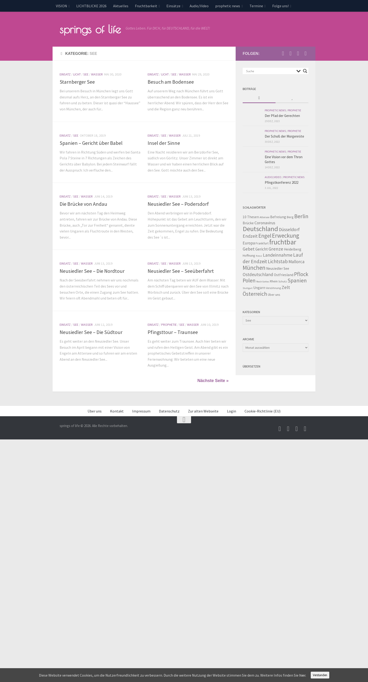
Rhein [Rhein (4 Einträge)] (274, 281)
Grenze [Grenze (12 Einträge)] (275, 249)
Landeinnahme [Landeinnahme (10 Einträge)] (277, 255)
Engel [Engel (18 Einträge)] (264, 235)
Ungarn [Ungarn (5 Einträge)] (259, 287)
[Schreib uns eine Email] (283, 53)
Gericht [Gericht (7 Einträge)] (261, 249)
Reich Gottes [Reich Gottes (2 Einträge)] (262, 281)
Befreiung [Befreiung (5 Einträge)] (278, 217)
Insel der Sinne (164, 143)
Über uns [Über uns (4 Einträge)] (274, 294)
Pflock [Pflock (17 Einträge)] (301, 274)
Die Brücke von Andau (83, 204)
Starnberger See (77, 82)
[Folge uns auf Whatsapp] (305, 53)
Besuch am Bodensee (171, 82)
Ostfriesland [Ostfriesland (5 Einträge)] (283, 275)
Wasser (97, 74)
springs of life (90, 29)
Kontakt (117, 411)
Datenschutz (169, 411)
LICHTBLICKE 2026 (91, 6)
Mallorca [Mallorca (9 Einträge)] (296, 261)
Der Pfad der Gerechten (282, 115)
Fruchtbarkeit (146, 6)
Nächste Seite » (213, 380)
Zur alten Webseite (203, 411)
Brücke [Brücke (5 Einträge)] (248, 223)
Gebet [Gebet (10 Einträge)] (249, 249)
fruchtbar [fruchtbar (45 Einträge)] (282, 242)
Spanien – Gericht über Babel (91, 143)
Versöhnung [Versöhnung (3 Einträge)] (273, 288)
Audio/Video (199, 6)
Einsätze (173, 6)
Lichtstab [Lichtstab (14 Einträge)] (278, 261)
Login (231, 411)
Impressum (141, 411)
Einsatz (65, 74)
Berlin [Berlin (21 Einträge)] (301, 216)
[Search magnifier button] (305, 71)
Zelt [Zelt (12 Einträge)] (286, 287)
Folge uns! (280, 6)
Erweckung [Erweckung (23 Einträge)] (285, 235)
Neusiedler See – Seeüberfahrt (181, 271)
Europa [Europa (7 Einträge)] (249, 243)
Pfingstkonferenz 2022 (281, 182)
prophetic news (227, 6)
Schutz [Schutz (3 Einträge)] (282, 281)
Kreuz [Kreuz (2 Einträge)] (259, 255)
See (85, 74)
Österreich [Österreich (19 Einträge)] (255, 293)
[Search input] (270, 71)
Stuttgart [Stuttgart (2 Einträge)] (248, 288)
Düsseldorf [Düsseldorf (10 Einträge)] (289, 229)
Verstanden (320, 675)
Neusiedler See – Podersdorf (178, 204)
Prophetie (169, 324)
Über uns (95, 411)
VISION (61, 6)
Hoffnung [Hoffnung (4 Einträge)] (249, 255)
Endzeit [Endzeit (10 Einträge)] (250, 236)
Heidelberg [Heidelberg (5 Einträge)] (292, 249)
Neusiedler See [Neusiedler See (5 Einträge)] (277, 268)
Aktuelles (120, 6)
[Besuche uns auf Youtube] (290, 53)
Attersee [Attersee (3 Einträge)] (264, 217)
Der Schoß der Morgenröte (284, 136)
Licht (77, 74)
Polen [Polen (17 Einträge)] (249, 280)
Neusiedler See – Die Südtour (91, 332)
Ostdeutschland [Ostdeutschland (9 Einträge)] (258, 274)
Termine (256, 6)
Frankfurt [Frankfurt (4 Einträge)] (262, 243)
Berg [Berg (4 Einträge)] (290, 217)
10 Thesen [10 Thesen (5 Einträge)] (251, 217)
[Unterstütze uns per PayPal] (298, 53)
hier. (302, 675)
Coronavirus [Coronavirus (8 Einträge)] (264, 222)
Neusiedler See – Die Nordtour (92, 271)
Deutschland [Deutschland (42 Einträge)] (260, 229)
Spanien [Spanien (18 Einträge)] (297, 280)
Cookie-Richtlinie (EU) (262, 411)
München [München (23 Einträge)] (254, 267)
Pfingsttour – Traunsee (173, 332)
